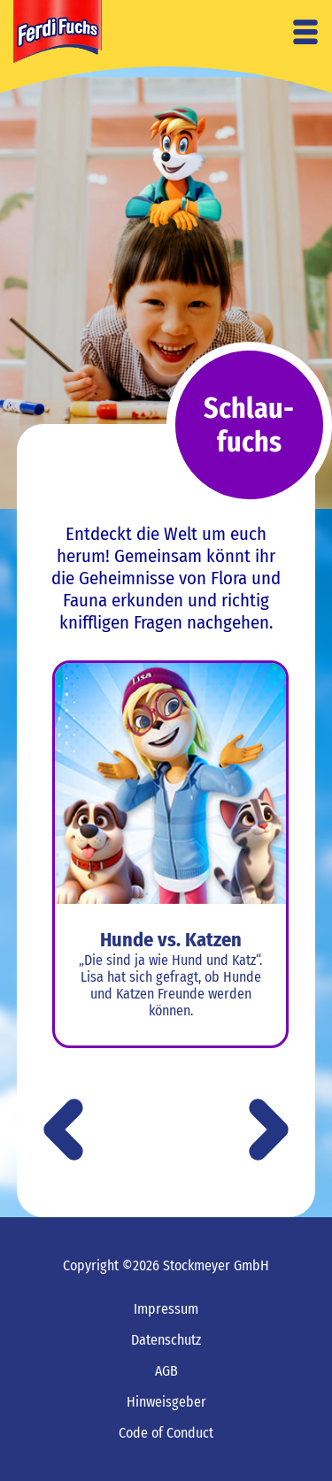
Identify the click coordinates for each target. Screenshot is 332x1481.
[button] (269, 1131)
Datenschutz (166, 1339)
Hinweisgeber (166, 1401)
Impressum (166, 1308)
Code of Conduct (166, 1432)
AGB (166, 1370)
